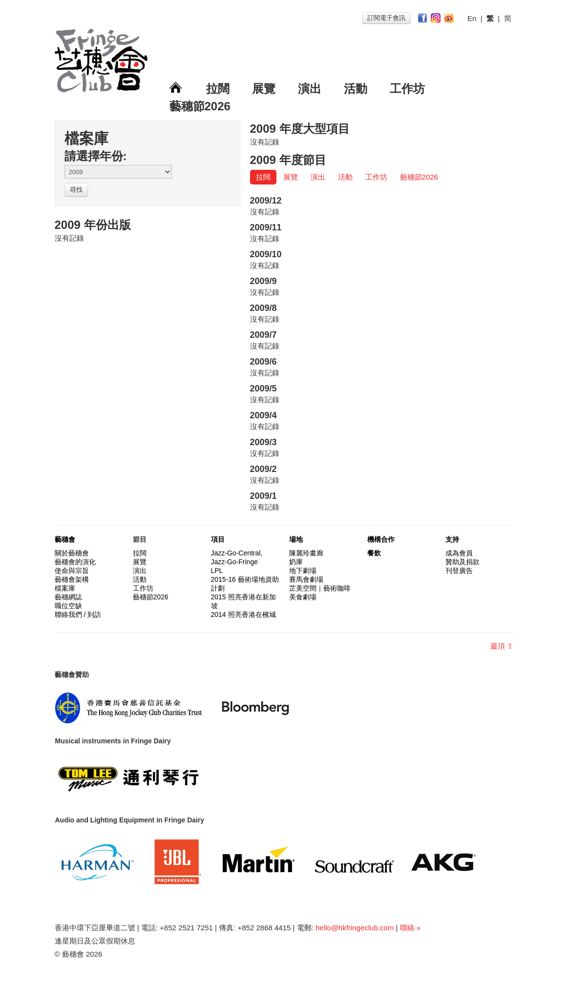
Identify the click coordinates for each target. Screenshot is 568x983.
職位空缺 (68, 606)
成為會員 (459, 553)
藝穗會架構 (72, 579)
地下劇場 (302, 570)
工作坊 (407, 88)
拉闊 (218, 88)
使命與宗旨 (72, 570)
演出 (309, 88)
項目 (218, 539)
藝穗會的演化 (75, 562)
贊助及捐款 (462, 562)
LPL (217, 570)
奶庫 (296, 562)
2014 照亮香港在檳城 (243, 614)
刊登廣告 (459, 570)
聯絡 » (410, 927)
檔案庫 (65, 588)
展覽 (263, 88)
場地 (296, 539)
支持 (452, 539)
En (471, 18)
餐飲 (374, 553)
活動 (355, 88)
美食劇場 (302, 597)
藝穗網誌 (68, 597)
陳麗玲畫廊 (306, 553)
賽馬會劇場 (306, 579)
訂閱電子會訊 (386, 17)
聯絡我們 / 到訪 (78, 614)
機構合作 (381, 539)
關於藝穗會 (72, 553)
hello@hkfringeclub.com (355, 927)
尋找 (76, 189)
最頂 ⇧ (501, 646)
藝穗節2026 (200, 106)
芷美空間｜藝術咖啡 (320, 588)
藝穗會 (65, 539)
